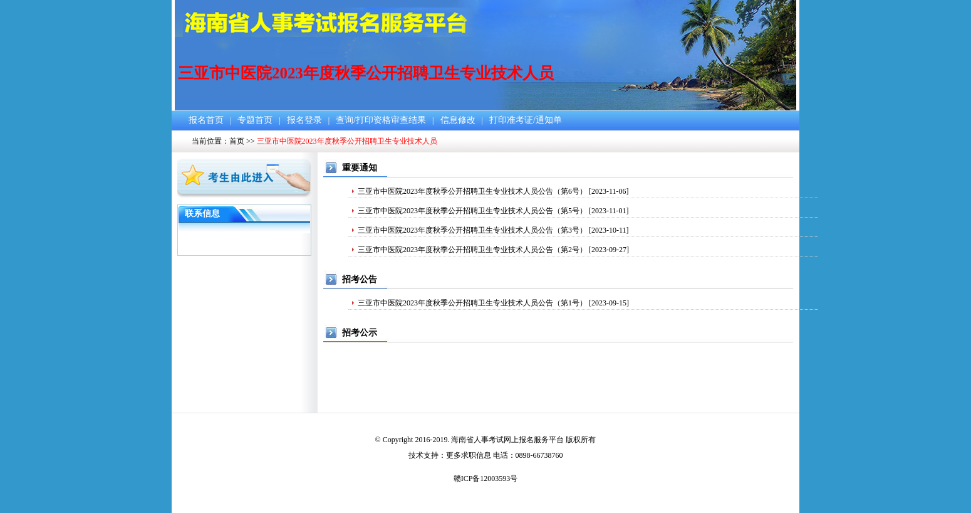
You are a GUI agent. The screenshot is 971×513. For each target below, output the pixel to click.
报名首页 (206, 120)
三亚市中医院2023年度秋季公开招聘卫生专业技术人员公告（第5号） (472, 210)
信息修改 (457, 120)
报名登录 (304, 120)
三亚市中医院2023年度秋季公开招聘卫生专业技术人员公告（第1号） (472, 303)
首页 (236, 141)
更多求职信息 (468, 455)
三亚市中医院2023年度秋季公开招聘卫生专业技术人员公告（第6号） (472, 191)
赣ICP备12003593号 (486, 478)
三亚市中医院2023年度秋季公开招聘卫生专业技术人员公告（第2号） (472, 249)
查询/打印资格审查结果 (381, 120)
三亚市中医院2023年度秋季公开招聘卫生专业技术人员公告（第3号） (472, 230)
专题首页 (255, 120)
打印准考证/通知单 (525, 120)
